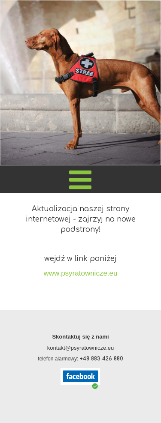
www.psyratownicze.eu (81, 273)
